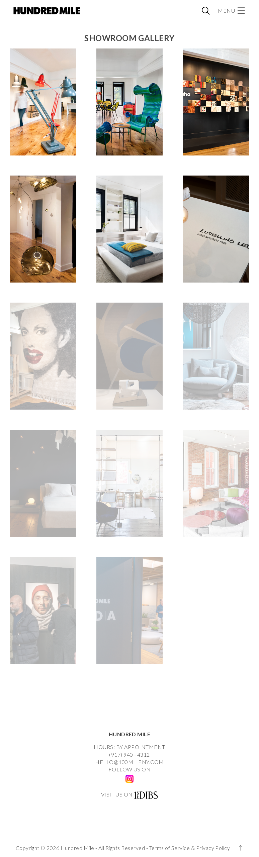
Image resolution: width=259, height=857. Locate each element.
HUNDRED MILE (130, 734)
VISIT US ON (117, 794)
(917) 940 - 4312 (129, 754)
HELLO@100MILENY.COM (129, 762)
